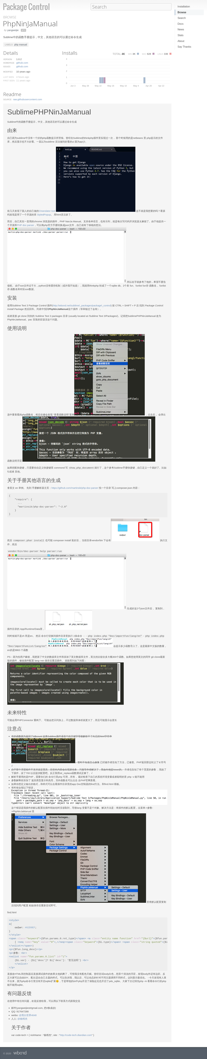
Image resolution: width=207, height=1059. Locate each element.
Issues (6, 66)
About (181, 41)
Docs (180, 23)
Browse (182, 12)
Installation (184, 6)
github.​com (22, 62)
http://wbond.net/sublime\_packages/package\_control (82, 305)
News (181, 29)
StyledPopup (44, 214)
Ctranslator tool (47, 210)
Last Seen (8, 77)
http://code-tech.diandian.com (76, 1033)
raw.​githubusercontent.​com (27, 99)
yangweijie (13, 30)
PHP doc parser (25, 225)
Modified (8, 72)
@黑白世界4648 (28, 1014)
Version (7, 59)
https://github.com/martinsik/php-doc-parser (74, 487)
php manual (20, 44)
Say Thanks (184, 46)
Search (182, 18)
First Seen (9, 80)
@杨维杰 (22, 1017)
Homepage (8, 63)
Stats (180, 35)
